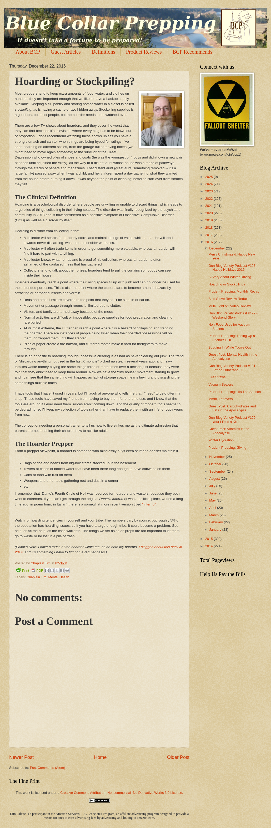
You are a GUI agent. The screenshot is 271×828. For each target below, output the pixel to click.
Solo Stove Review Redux (228, 299)
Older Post (178, 757)
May (213, 500)
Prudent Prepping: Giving (227, 447)
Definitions (103, 52)
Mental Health (58, 577)
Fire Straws (216, 377)
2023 (209, 191)
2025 (209, 177)
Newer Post (21, 757)
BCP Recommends (192, 52)
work (26, 793)
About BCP (28, 52)
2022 (209, 199)
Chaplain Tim (36, 577)
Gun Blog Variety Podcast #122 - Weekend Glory (233, 315)
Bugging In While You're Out (229, 347)
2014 (209, 546)
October (215, 464)
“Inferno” (149, 504)
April (213, 508)
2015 (209, 539)
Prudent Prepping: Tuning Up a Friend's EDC (231, 338)
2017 (209, 235)
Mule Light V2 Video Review (229, 306)
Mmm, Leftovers (220, 399)
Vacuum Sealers (220, 384)
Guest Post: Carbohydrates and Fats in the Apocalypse (232, 408)
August (215, 479)
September (218, 471)
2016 (209, 242)
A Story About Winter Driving (229, 277)
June (213, 493)
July (212, 486)
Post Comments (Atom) (47, 768)
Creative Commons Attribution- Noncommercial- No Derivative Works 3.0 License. (121, 793)
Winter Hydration (221, 440)
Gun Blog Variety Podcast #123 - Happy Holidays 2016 (233, 268)
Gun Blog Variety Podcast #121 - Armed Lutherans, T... (233, 368)
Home (100, 757)
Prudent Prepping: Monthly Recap (233, 291)
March (214, 515)
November (217, 457)
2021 (209, 206)
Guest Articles (66, 52)
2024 (209, 184)
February (216, 522)
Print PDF (29, 570)
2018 (209, 227)
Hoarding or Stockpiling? (226, 284)
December (217, 248)
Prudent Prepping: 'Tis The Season (234, 392)
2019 (209, 220)
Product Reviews (144, 52)
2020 (209, 213)
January (215, 529)
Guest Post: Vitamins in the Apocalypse (228, 431)
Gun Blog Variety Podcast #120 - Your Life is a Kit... (233, 419)
